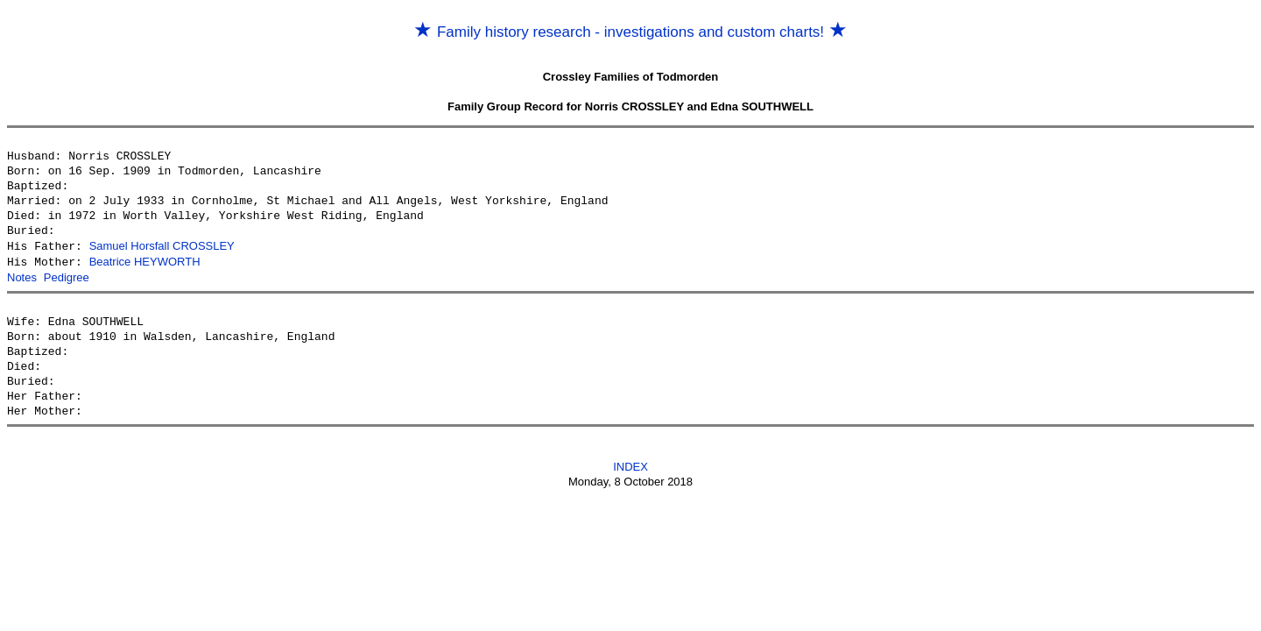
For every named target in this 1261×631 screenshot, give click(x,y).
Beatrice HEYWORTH (145, 260)
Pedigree (66, 275)
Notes (22, 275)
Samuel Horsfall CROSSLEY (162, 245)
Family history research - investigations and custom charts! (630, 32)
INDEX (630, 464)
